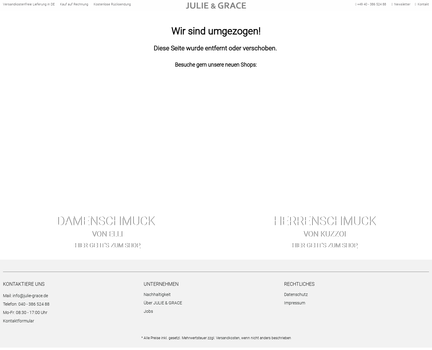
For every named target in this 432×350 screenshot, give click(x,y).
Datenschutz (296, 296)
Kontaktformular (18, 323)
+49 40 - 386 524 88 (370, 6)
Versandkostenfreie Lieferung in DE (29, 6)
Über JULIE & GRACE (163, 305)
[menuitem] (212, 298)
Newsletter (401, 6)
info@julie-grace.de (30, 298)
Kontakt (422, 6)
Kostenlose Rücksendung (112, 6)
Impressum (294, 305)
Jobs (148, 313)
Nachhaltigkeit (157, 296)
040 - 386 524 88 (34, 306)
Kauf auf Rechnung (74, 6)
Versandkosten (228, 340)
